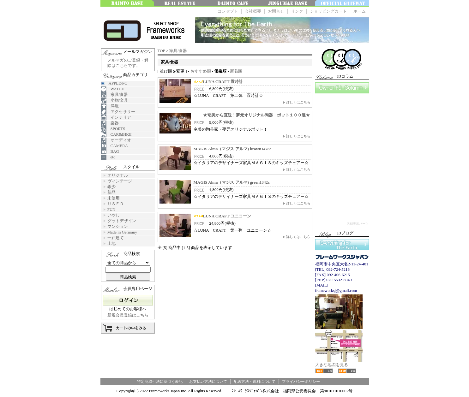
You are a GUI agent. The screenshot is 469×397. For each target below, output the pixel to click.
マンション (117, 226)
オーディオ (116, 140)
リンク (297, 11)
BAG (110, 151)
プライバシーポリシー (301, 381)
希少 (111, 186)
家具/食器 (178, 50)
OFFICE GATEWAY (342, 3)
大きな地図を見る (339, 362)
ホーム (359, 11)
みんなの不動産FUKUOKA (181, 3)
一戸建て (115, 237)
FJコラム (342, 87)
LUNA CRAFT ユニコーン (222, 216)
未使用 (113, 198)
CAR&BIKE (116, 134)
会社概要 (253, 11)
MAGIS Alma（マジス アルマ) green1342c (232, 182)
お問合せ (276, 11)
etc (108, 157)
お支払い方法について (208, 381)
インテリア (116, 117)
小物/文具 (114, 100)
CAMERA (114, 146)
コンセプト (228, 11)
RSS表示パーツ (358, 223)
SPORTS (113, 129)
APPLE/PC (114, 83)
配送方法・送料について (254, 381)
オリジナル (117, 175)
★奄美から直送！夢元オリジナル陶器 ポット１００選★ (252, 115)
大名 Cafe (235, 3)
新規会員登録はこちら (127, 315)
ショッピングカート (328, 11)
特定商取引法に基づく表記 (160, 381)
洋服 (110, 106)
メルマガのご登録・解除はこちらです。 (127, 63)
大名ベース (127, 3)
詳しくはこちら (296, 102)
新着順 (236, 71)
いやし (113, 215)
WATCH (113, 89)
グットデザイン (121, 220)
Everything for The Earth (342, 244)
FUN (111, 209)
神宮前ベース (288, 3)
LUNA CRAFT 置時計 (218, 81)
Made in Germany (122, 232)
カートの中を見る (128, 328)
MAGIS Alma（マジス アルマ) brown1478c (232, 148)
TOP (161, 50)
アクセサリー (118, 112)
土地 (111, 243)
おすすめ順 (200, 71)
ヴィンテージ (119, 181)
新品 (111, 192)
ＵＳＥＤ (115, 203)
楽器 (110, 123)
